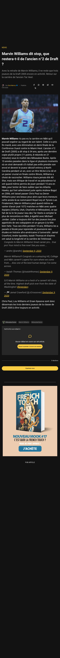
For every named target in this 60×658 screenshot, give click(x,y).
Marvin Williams (24, 322)
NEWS (4, 47)
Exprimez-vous (30, 368)
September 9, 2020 (32, 250)
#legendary (22, 287)
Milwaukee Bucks (37, 322)
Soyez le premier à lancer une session (30, 346)
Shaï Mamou (13, 85)
